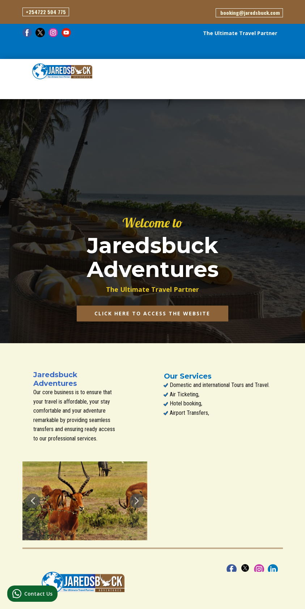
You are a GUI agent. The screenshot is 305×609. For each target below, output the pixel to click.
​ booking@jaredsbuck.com (249, 12)
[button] (33, 501)
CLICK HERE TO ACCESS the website (152, 313)
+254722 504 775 (46, 12)
